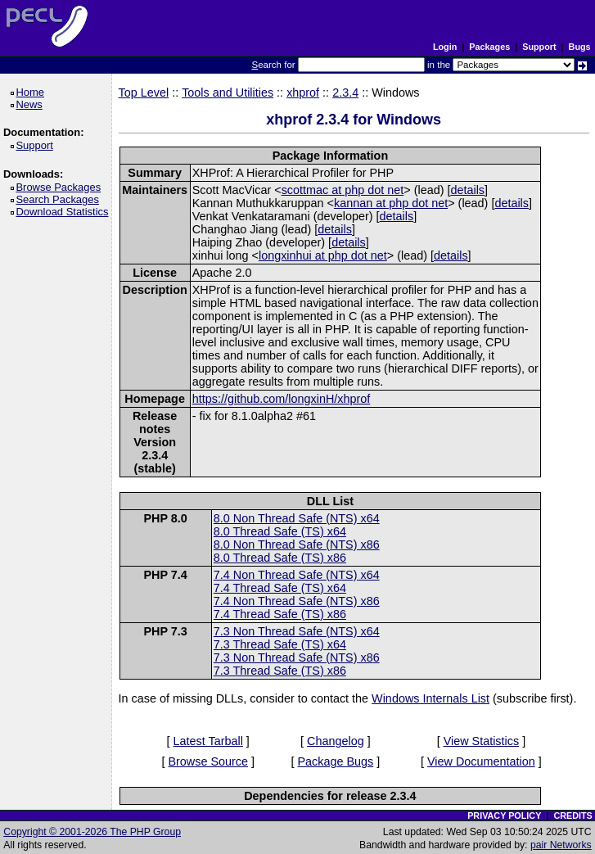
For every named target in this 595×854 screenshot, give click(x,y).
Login (445, 47)
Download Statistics (64, 212)
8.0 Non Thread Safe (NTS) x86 (297, 544)
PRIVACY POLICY (504, 815)
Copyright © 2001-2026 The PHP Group (92, 832)
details (467, 190)
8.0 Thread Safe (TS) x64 (280, 531)
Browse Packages (60, 187)
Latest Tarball (208, 741)
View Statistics (482, 741)
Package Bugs (336, 761)
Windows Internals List (430, 698)
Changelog (335, 741)
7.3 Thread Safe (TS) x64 (280, 644)
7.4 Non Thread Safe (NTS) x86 (297, 601)
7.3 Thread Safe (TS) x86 (280, 670)
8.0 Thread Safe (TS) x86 (280, 557)
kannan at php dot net (391, 203)
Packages (489, 47)
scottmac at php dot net (343, 190)
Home (32, 92)
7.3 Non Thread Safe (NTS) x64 (297, 631)
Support (539, 47)
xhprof (302, 92)
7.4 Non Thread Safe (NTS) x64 (297, 574)
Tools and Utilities (227, 92)
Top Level (144, 92)
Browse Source (208, 761)
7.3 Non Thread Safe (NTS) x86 (297, 657)
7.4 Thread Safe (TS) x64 (280, 587)
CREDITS (572, 815)
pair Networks (561, 845)
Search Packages (59, 199)
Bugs (580, 47)
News (31, 104)
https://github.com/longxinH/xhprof (281, 398)
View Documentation (481, 761)
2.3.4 (345, 92)
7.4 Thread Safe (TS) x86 (280, 614)
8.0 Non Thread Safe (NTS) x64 (297, 518)
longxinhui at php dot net (323, 255)
